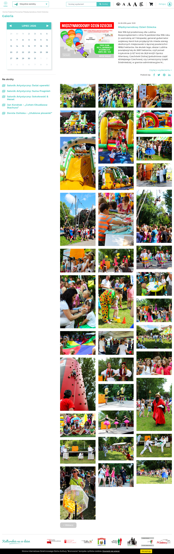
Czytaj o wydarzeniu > (160, 70)
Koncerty (19, 12)
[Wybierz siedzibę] (30, 4)
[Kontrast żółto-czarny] (118, 4)
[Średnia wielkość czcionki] (129, 4)
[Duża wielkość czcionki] (135, 4)
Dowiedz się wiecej (111, 551)
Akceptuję (146, 551)
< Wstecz (68, 525)
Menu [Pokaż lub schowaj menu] (6, 4)
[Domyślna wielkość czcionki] (123, 4)
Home (5, 12)
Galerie (11, 12)
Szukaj (103, 4)
